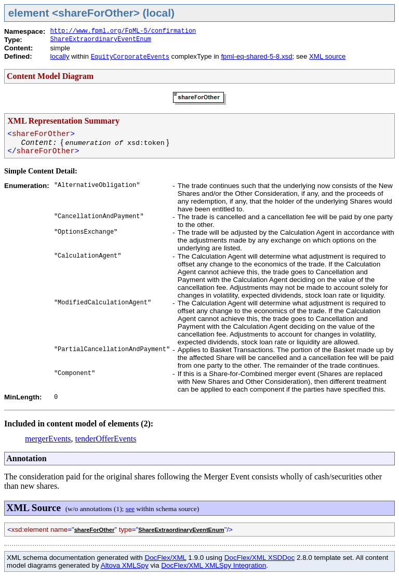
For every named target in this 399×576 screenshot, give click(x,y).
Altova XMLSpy (125, 565)
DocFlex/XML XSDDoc (259, 557)
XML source (327, 56)
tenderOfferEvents (106, 438)
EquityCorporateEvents (130, 57)
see (130, 509)
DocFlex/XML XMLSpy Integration (213, 565)
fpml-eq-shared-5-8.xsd (256, 56)
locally (59, 56)
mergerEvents (48, 438)
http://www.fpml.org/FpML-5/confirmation (123, 31)
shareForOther (94, 530)
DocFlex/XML (165, 557)
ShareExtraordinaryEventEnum (100, 39)
